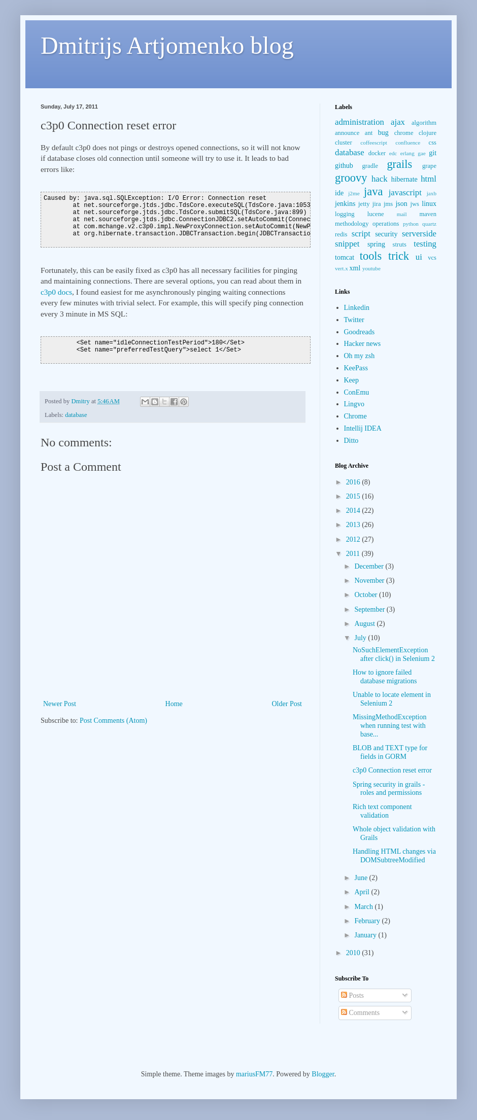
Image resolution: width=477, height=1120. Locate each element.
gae (422, 153)
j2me (353, 193)
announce (347, 132)
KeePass (356, 368)
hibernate (404, 179)
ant (368, 132)
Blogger (323, 1074)
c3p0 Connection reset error (392, 770)
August (365, 623)
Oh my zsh (359, 356)
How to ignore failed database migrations (385, 677)
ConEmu (356, 392)
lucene (375, 214)
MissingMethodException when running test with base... (389, 725)
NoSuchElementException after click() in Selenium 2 (394, 654)
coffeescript (373, 142)
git (432, 153)
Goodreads (359, 332)
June (361, 878)
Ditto (351, 440)
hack (379, 179)
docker (377, 153)
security (386, 234)
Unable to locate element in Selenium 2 (392, 699)
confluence (407, 142)
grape (429, 165)
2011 (354, 553)
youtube (371, 268)
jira (376, 203)
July (361, 638)
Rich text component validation (382, 811)
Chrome (355, 416)
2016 (354, 482)
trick (398, 256)
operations (385, 223)
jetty (363, 203)
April (362, 892)
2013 (354, 525)
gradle (370, 165)
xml (355, 268)
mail (402, 214)
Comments (360, 1013)
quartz (429, 224)
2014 (354, 510)
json (401, 203)
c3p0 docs (56, 292)
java (373, 191)
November (370, 580)
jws (414, 203)
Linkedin (357, 307)
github (344, 165)
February (368, 921)
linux (429, 203)
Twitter (354, 320)
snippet (347, 244)
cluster (343, 142)
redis (341, 234)
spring (376, 244)
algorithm (424, 122)
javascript (405, 192)
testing (425, 244)
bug (383, 132)
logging (344, 214)
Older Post (287, 704)
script (361, 233)
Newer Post (59, 704)
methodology (351, 223)
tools (371, 256)
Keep (351, 380)
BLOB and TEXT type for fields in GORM (390, 752)
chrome (404, 132)
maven (427, 214)
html (428, 179)
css (432, 142)
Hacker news (362, 343)
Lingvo (354, 404)
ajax (398, 122)
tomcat (344, 257)
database (76, 414)
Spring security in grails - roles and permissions (389, 789)
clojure (427, 132)
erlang (407, 153)
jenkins (345, 203)
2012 (354, 539)
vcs (432, 257)
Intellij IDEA (363, 428)
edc (393, 153)
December (369, 566)
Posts (352, 995)
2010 (354, 953)
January (366, 935)
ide (339, 193)
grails (399, 164)
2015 (354, 496)
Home (174, 704)
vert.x (341, 268)
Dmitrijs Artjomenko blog (167, 45)
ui (419, 257)
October (366, 595)
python (411, 224)
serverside (419, 233)
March (364, 907)
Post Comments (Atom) (113, 720)
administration (359, 122)
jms (388, 203)
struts (399, 244)
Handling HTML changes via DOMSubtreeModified (394, 856)
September (370, 609)
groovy (351, 177)
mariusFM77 (254, 1074)
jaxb (431, 193)
